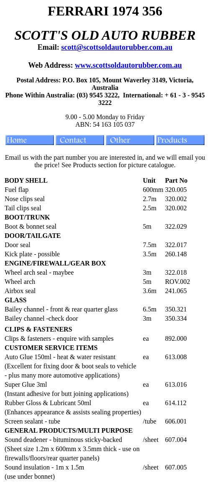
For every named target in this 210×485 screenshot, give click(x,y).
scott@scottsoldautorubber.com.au (116, 47)
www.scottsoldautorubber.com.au (128, 65)
